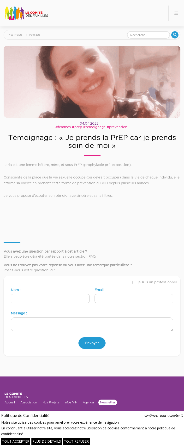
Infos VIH (71, 402)
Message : (19, 313)
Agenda (88, 402)
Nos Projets (15, 34)
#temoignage (94, 127)
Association (28, 402)
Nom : (16, 290)
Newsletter (107, 402)
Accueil (10, 402)
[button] (176, 13)
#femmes (63, 127)
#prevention (117, 127)
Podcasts (34, 34)
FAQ (92, 256)
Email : (100, 290)
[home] (26, 13)
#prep (77, 127)
